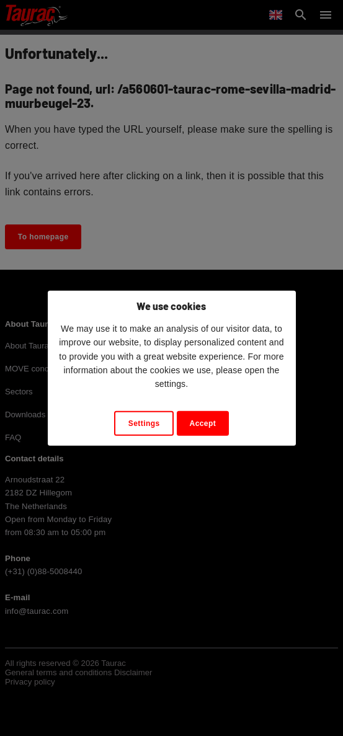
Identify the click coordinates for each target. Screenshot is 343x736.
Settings (144, 423)
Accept (203, 423)
